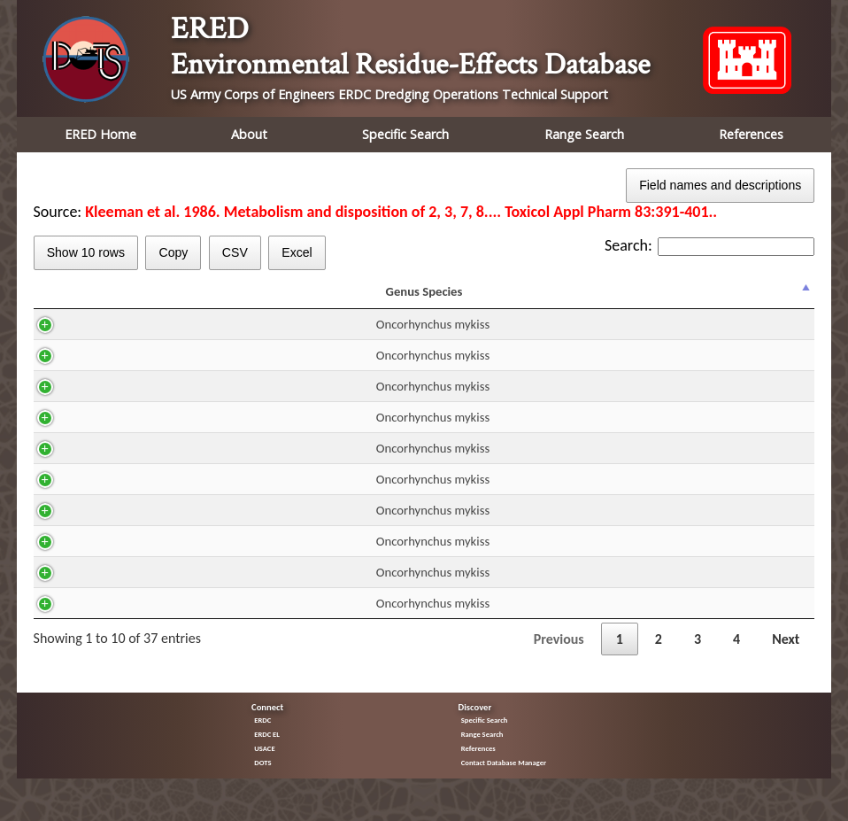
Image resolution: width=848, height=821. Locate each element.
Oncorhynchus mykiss (116, 340)
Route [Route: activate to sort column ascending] (365, 299)
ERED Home (100, 134)
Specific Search (405, 134)
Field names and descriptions (720, 185)
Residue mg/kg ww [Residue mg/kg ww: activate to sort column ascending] (515, 299)
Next (785, 655)
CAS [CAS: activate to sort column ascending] (224, 299)
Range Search (584, 134)
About (249, 134)
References (751, 134)
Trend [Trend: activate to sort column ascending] (694, 299)
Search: (709, 245)
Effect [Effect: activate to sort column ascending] (612, 299)
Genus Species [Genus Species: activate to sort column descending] (108, 299)
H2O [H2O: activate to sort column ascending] (297, 299)
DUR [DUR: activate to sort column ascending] (433, 299)
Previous (559, 655)
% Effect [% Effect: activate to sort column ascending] (773, 299)
